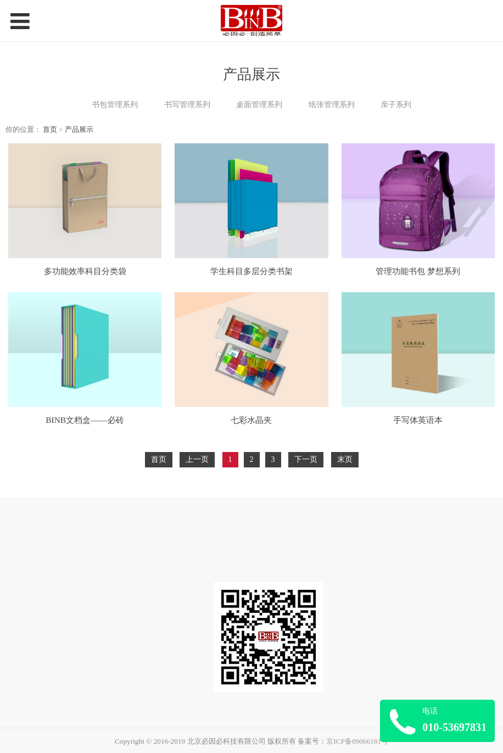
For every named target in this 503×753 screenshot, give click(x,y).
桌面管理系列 (259, 105)
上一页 (197, 459)
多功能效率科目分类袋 (85, 271)
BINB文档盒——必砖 (85, 420)
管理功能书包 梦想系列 (418, 271)
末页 (345, 459)
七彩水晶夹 (251, 420)
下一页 (305, 459)
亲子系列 (396, 105)
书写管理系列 (187, 105)
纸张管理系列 (332, 105)
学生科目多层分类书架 (251, 271)
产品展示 (79, 129)
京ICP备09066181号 (357, 741)
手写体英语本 (418, 420)
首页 (50, 129)
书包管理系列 (115, 105)
